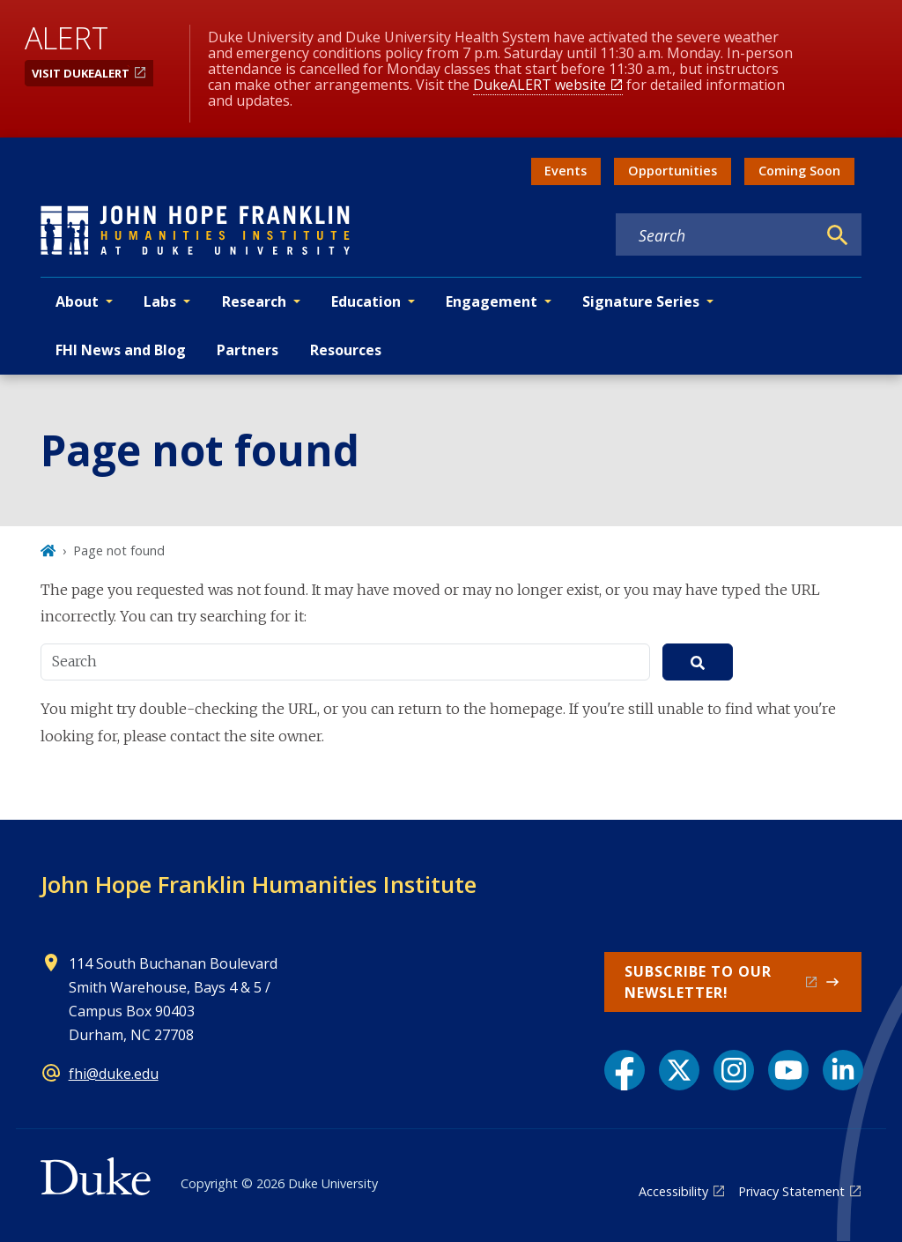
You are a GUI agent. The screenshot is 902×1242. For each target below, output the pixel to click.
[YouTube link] (788, 1070)
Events (565, 170)
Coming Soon (799, 170)
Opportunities (672, 170)
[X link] (679, 1070)
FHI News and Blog (120, 350)
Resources (345, 350)
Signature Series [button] (640, 301)
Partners (247, 350)
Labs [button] (160, 301)
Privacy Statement (791, 1191)
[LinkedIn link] (843, 1070)
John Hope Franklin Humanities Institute (259, 884)
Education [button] (366, 301)
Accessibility (673, 1191)
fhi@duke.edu (114, 1073)
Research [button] (254, 301)
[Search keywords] (716, 235)
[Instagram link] (733, 1070)
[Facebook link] (624, 1070)
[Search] (838, 235)
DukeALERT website (539, 84)
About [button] (77, 301)
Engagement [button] (491, 301)
